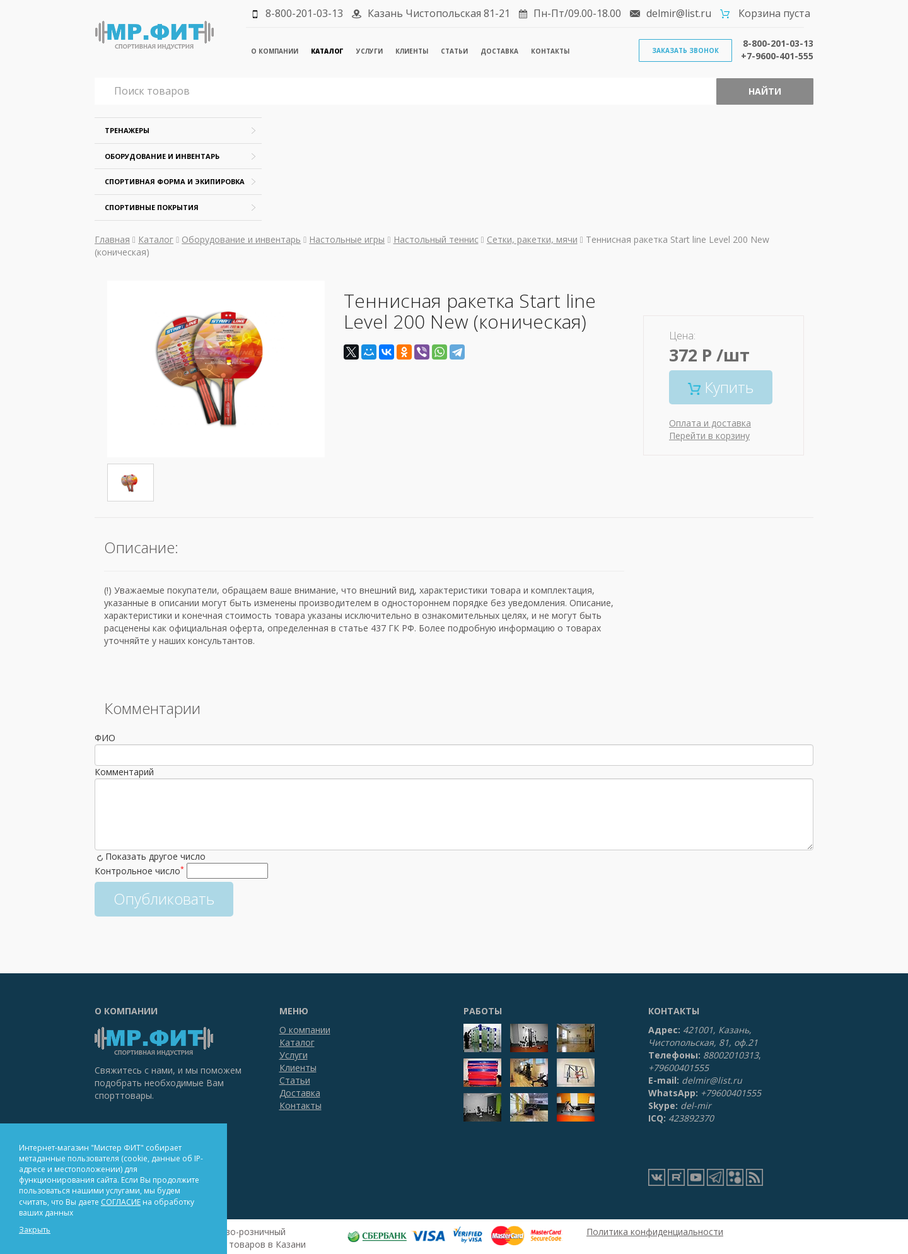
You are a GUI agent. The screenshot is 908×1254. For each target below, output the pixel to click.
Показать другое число (155, 856)
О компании (274, 51)
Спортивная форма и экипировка (175, 181)
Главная (112, 239)
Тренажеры (127, 130)
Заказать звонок (685, 50)
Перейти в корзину (709, 436)
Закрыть (34, 1229)
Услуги (369, 51)
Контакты (550, 51)
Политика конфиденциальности (654, 1232)
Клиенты (411, 51)
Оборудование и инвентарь (162, 156)
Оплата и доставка (710, 423)
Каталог (327, 51)
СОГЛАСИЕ (121, 1202)
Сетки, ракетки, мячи (532, 239)
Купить (721, 387)
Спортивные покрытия (152, 207)
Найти (764, 91)
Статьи (454, 51)
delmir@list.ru (678, 13)
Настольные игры (347, 239)
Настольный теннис (436, 239)
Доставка (499, 51)
